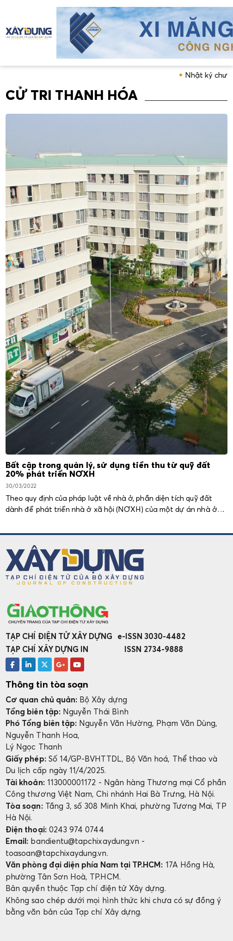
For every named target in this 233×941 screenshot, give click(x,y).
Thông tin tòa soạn (47, 684)
